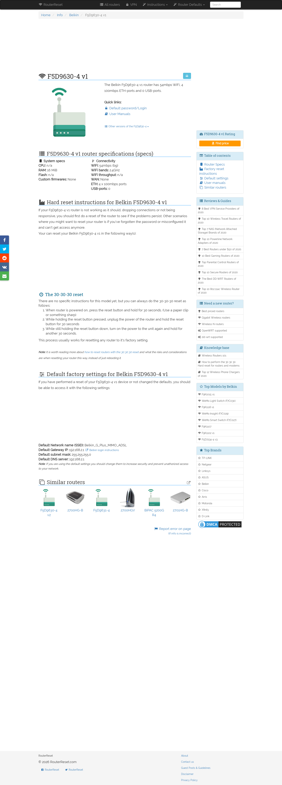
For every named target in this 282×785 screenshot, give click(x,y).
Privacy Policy (189, 780)
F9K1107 (205, 426)
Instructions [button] (155, 4)
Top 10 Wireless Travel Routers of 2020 (219, 220)
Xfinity (203, 509)
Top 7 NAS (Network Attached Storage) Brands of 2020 (217, 230)
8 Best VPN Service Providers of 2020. (219, 210)
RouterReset (50, 4)
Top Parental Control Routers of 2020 (218, 264)
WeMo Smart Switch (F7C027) (217, 420)
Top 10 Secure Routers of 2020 (218, 272)
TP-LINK (205, 457)
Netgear (205, 464)
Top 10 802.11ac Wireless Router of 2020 (219, 290)
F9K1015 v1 (206, 394)
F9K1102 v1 (206, 432)
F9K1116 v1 (206, 407)
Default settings (213, 178)
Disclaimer (187, 774)
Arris (202, 496)
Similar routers (212, 187)
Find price (220, 143)
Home (46, 15)
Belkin (74, 15)
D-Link (204, 516)
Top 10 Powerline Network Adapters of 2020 (215, 240)
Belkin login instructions (102, 450)
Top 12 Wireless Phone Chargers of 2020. (219, 373)
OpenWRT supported (212, 330)
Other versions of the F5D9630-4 (126, 126)
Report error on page (172, 531)
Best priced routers (211, 311)
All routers (109, 4)
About (184, 755)
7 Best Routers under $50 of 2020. (220, 249)
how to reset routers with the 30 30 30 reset (111, 352)
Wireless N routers (211, 324)
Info (60, 15)
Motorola (205, 503)
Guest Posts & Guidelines (195, 767)
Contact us (187, 761)
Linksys (204, 470)
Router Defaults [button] (189, 4)
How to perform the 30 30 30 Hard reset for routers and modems (219, 363)
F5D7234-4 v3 (208, 439)
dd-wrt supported (210, 336)
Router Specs (212, 164)
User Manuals (117, 114)
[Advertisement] (114, 47)
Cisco (203, 490)
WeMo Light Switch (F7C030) (217, 400)
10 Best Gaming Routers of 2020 (219, 255)
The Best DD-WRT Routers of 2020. (217, 280)
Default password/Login (125, 108)
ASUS (203, 477)
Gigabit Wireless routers (214, 317)
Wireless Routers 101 (212, 355)
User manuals (212, 183)
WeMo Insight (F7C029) (213, 413)
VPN (131, 4)
